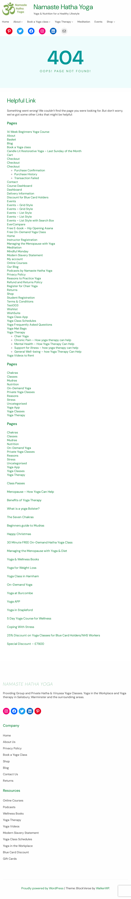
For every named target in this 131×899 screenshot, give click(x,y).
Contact (12, 182)
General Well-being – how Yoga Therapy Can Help (47, 352)
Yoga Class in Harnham (23, 576)
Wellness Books (13, 813)
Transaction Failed (26, 178)
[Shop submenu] (114, 21)
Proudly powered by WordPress (42, 888)
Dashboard (14, 190)
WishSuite (13, 313)
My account (15, 259)
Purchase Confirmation (29, 170)
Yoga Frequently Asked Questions (29, 325)
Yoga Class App (17, 317)
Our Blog (13, 267)
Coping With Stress (20, 627)
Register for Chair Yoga (22, 286)
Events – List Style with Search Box (30, 220)
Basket (11, 139)
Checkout (13, 159)
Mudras (12, 380)
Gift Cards (10, 859)
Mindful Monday (17, 251)
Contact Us (10, 774)
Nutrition (13, 384)
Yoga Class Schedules (21, 321)
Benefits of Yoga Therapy (24, 500)
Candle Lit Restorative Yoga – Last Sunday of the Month (44, 151)
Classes (12, 377)
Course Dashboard (19, 186)
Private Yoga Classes (21, 392)
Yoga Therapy (16, 332)
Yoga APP (13, 601)
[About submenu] (22, 21)
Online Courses (17, 263)
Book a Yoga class (19, 147)
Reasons (12, 396)
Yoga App (13, 407)
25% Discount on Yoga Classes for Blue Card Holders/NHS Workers (53, 635)
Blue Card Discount (16, 852)
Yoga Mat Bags (17, 328)
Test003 (12, 305)
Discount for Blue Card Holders (27, 197)
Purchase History (25, 174)
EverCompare (16, 224)
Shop (10, 294)
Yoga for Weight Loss (21, 568)
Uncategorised (17, 404)
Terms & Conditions (20, 301)
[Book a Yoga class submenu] (49, 21)
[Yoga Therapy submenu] (72, 21)
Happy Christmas (19, 534)
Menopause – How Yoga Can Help (30, 492)
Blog (10, 143)
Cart (10, 155)
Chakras (12, 373)
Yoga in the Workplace (18, 846)
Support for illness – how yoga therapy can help (46, 348)
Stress (11, 400)
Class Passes (16, 483)
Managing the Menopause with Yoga (31, 244)
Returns (12, 290)
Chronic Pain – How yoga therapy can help (42, 340)
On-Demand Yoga (19, 388)
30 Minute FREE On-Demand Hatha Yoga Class (39, 542)
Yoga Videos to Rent (20, 355)
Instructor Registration (22, 240)
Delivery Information (20, 193)
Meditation (14, 247)
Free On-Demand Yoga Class (26, 232)
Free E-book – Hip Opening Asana (30, 228)
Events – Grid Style (20, 205)
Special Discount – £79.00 (25, 644)
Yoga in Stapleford (20, 610)
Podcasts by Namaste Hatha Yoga (29, 271)
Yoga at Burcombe (20, 593)
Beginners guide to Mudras (25, 525)
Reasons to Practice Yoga (24, 278)
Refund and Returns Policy (24, 282)
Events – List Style (19, 213)
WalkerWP (102, 888)
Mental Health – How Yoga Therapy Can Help (44, 344)
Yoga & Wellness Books (23, 559)
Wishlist (12, 309)
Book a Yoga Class (15, 755)
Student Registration (21, 298)
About (11, 136)
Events (11, 201)
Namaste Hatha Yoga (63, 6)
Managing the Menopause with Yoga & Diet (37, 551)
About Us (9, 742)
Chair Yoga (21, 336)
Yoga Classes (16, 411)
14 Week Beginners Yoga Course (28, 132)
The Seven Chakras (20, 517)
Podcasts (9, 807)
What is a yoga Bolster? (23, 509)
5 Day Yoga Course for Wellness (29, 618)
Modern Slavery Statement (25, 255)
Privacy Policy (16, 274)
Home (11, 236)
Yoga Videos (11, 826)
